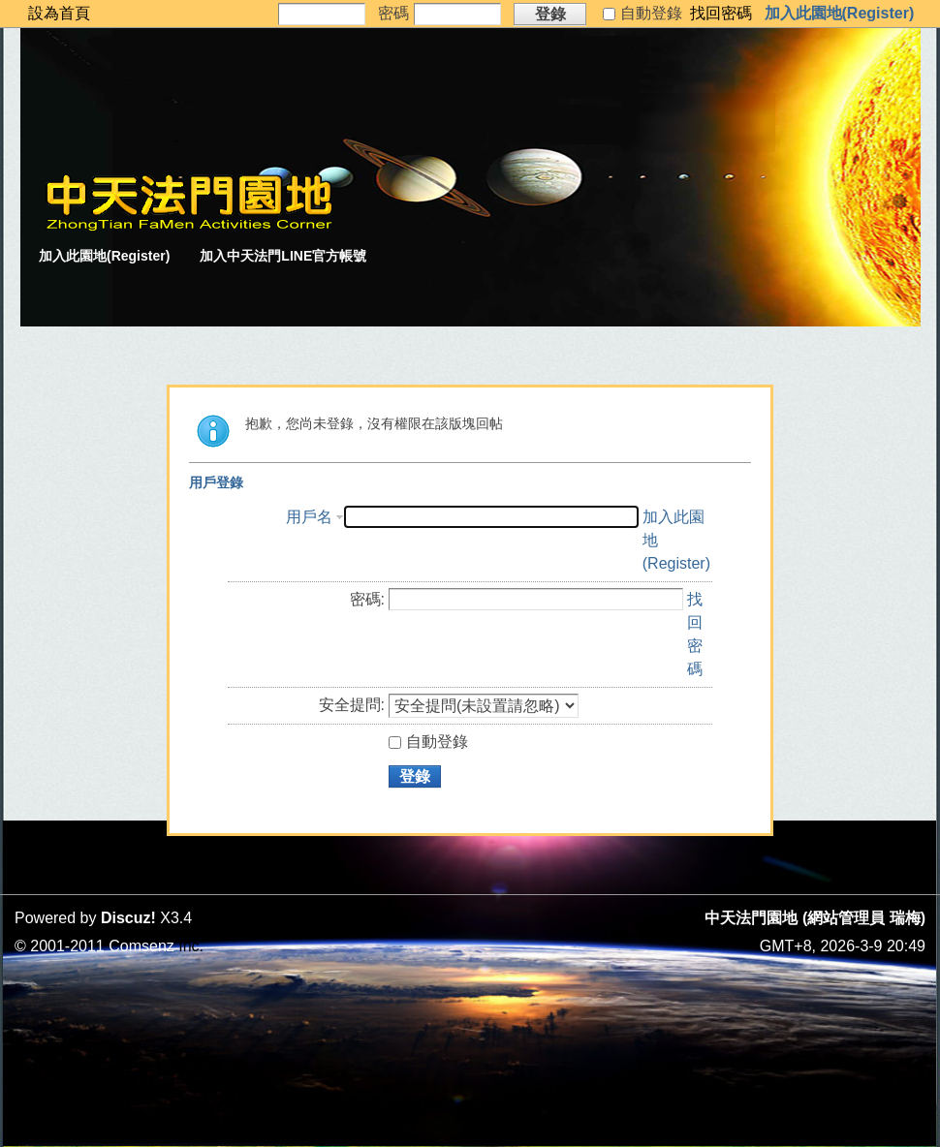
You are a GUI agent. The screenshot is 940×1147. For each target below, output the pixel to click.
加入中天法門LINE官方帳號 (283, 256)
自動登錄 (428, 741)
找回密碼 (721, 13)
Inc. (191, 946)
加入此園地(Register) (840, 13)
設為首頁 (59, 13)
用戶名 (309, 517)
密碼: (367, 599)
